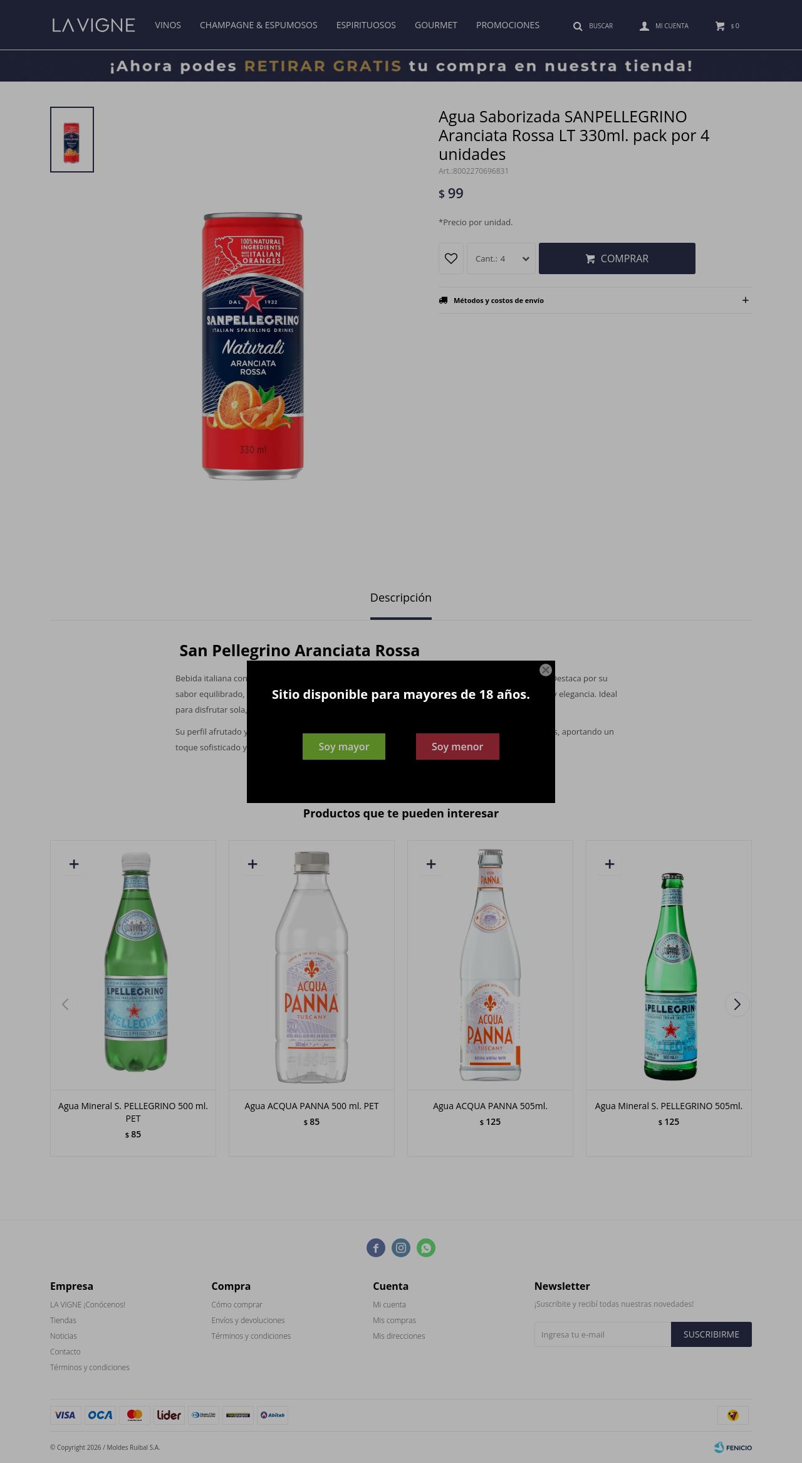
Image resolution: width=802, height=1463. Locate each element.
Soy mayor (343, 746)
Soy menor (458, 746)
